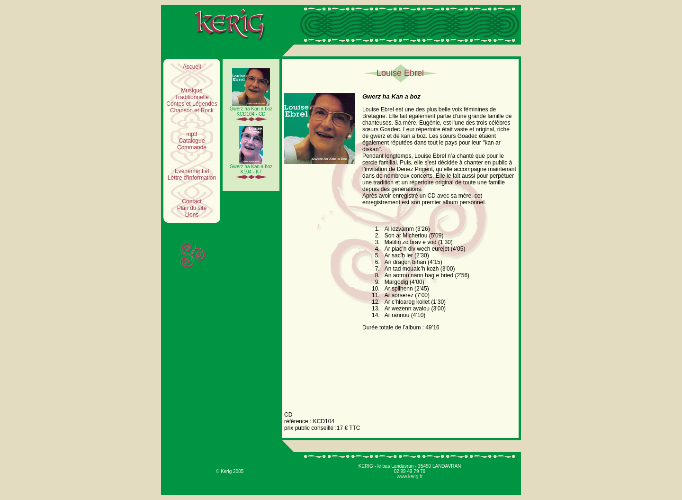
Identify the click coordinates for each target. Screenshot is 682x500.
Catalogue (192, 140)
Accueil (192, 67)
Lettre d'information (192, 177)
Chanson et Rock (192, 110)
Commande (191, 147)
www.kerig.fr (409, 476)
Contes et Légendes (191, 103)
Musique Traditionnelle (192, 93)
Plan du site (192, 208)
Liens (192, 214)
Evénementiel (192, 171)
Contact (191, 201)
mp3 (191, 134)
